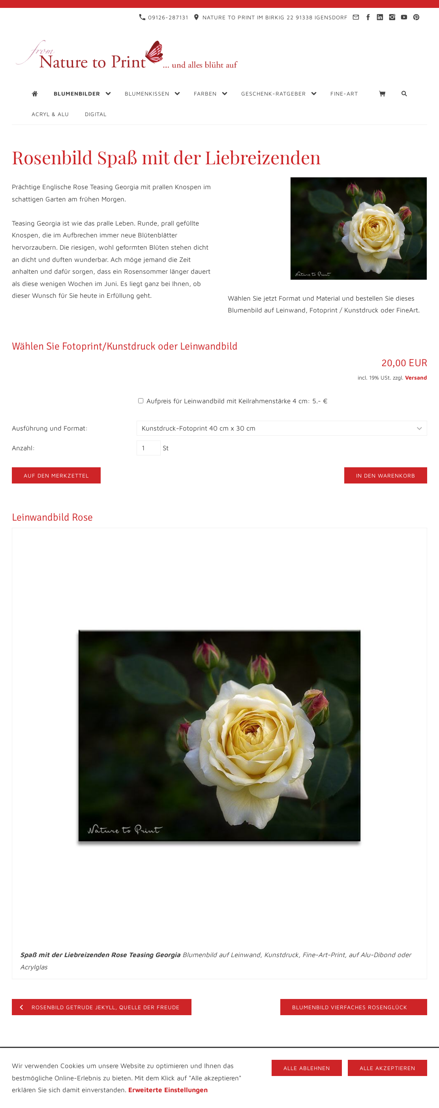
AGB (358, 1054)
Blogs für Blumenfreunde (269, 1054)
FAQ (379, 1054)
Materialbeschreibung (202, 1060)
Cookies (262, 1060)
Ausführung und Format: (50, 428)
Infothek (201, 1054)
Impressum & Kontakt (90, 1054)
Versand (416, 377)
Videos (333, 1054)
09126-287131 (163, 17)
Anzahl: (23, 448)
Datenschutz (156, 1054)
